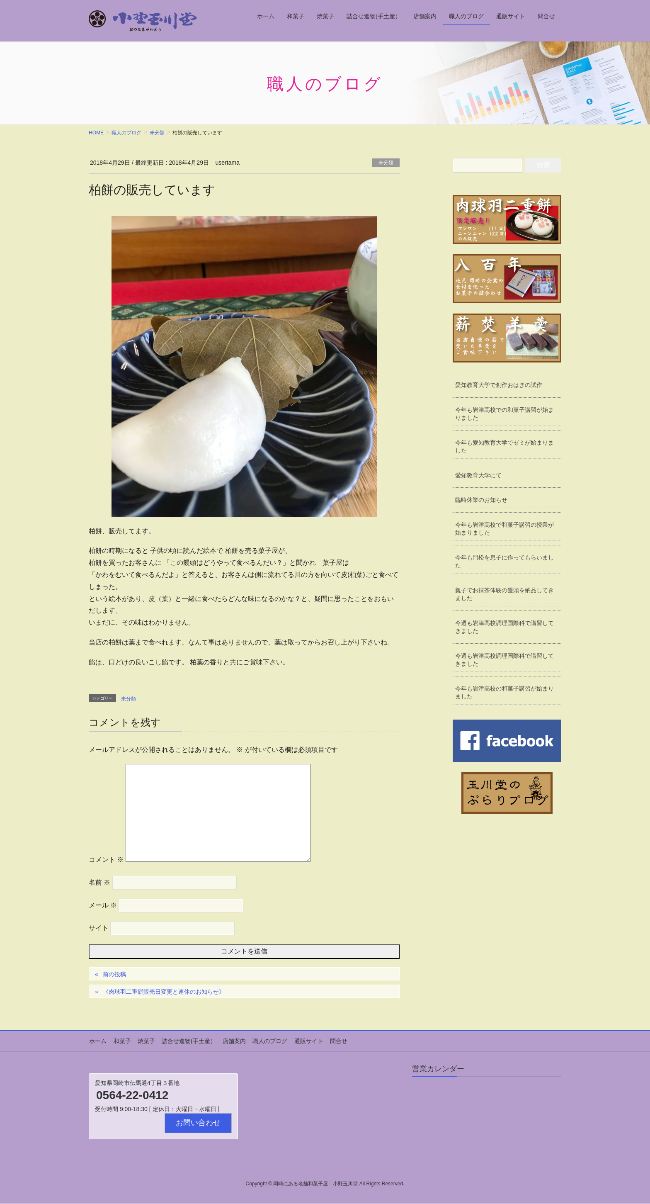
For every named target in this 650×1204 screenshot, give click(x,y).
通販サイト (305, 1041)
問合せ (334, 1041)
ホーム (97, 1041)
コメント (106, 859)
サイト (99, 928)
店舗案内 (231, 1041)
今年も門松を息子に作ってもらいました (505, 563)
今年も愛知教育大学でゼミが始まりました (505, 447)
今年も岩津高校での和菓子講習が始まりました (505, 414)
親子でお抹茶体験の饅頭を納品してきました (505, 596)
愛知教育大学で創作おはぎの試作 (499, 385)
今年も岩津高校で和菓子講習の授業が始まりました (505, 530)
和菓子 (121, 1041)
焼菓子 (144, 1041)
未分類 (385, 162)
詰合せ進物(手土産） (187, 1041)
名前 (99, 882)
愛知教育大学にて (479, 476)
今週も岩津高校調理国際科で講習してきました (505, 630)
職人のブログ (267, 1041)
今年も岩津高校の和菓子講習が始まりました (505, 696)
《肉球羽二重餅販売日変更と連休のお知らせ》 (164, 991)
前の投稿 (114, 974)
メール (103, 905)
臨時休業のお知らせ (482, 501)
